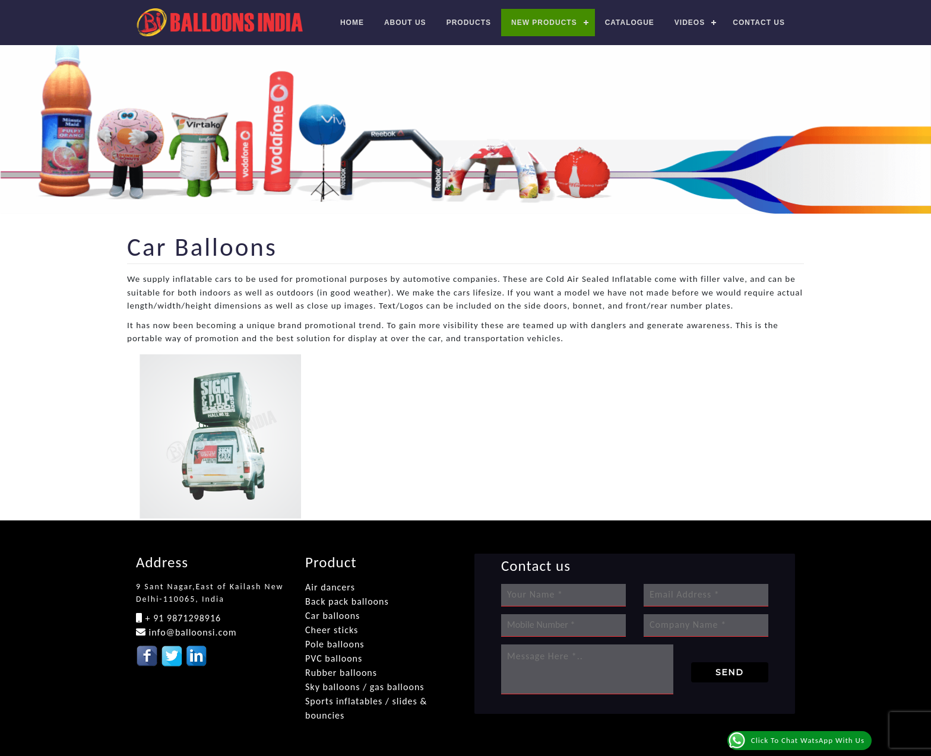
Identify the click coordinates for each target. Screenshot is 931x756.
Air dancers (330, 587)
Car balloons (332, 615)
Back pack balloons (347, 601)
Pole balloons (335, 644)
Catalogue (629, 22)
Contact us (759, 22)
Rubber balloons (341, 672)
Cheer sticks (331, 630)
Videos (689, 22)
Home (352, 22)
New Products (544, 22)
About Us (405, 22)
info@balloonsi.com (191, 632)
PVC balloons (333, 658)
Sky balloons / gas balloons (365, 687)
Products (468, 22)
